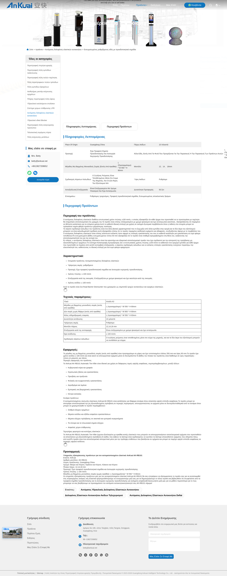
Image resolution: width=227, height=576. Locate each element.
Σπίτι (115, 5)
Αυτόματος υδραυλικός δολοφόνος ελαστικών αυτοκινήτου (110, 490)
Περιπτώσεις (33, 543)
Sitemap (40, 573)
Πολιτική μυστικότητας (26, 573)
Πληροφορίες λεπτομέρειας (81, 126)
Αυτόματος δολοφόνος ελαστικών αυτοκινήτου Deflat (156, 495)
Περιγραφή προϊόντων (119, 126)
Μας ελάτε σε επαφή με (172, 5)
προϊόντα (142, 5)
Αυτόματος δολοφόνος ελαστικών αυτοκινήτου (63, 50)
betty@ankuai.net (39, 161)
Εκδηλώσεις (157, 5)
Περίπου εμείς (127, 5)
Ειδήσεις (31, 538)
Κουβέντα (194, 5)
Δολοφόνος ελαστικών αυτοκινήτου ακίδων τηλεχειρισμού (94, 495)
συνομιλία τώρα (43, 180)
